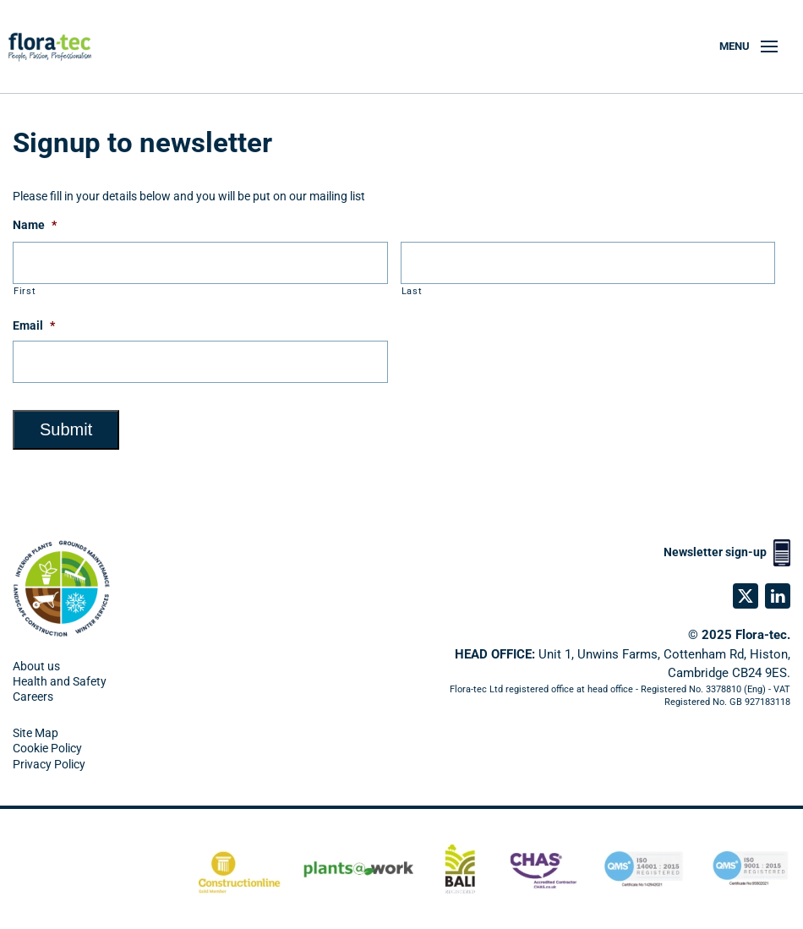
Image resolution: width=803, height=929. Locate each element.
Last (412, 291)
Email (34, 325)
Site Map (35, 733)
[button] (748, 46)
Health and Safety (60, 681)
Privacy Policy (49, 764)
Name (35, 225)
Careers (33, 696)
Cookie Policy (47, 748)
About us (36, 666)
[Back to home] (57, 46)
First (25, 291)
